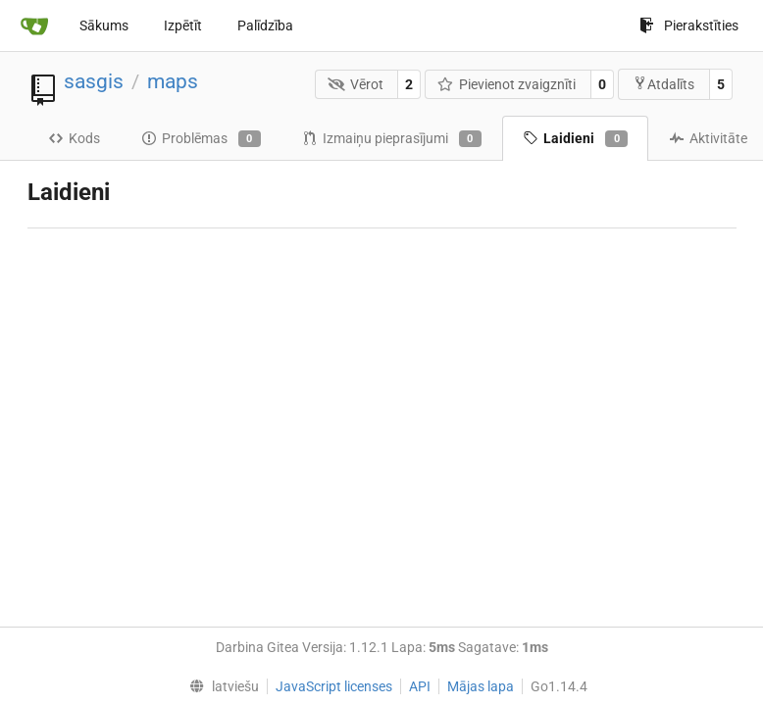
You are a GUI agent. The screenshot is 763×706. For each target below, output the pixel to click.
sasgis (94, 81)
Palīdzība (265, 25)
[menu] (219, 686)
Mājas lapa (480, 686)
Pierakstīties (688, 25)
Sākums (103, 25)
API (420, 686)
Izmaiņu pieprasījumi (392, 139)
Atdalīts (663, 84)
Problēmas (201, 139)
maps (172, 81)
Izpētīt (183, 25)
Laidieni (575, 139)
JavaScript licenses (334, 686)
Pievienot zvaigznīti (507, 84)
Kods (74, 138)
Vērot (355, 84)
